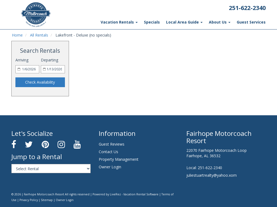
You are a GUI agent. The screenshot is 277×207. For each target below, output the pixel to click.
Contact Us (108, 152)
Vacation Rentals (125, 22)
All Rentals (38, 35)
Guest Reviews (111, 144)
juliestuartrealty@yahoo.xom (210, 175)
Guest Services (252, 22)
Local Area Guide (187, 22)
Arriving (21, 60)
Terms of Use (155, 194)
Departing (49, 60)
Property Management (117, 159)
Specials (156, 22)
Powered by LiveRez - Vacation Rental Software (115, 194)
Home (17, 35)
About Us (222, 22)
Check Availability (40, 82)
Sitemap (26, 200)
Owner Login (109, 167)
